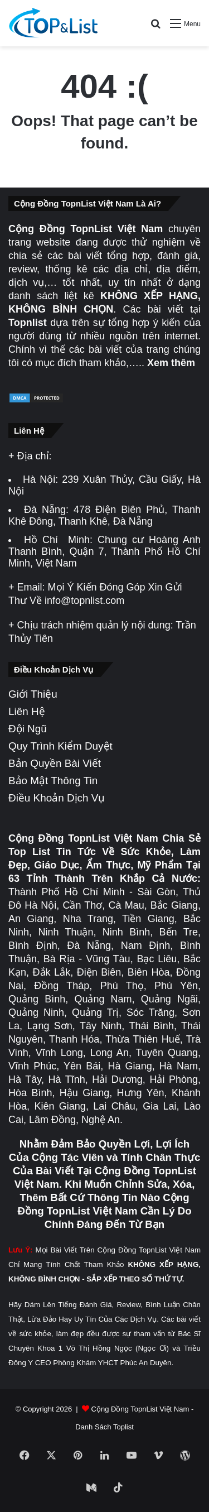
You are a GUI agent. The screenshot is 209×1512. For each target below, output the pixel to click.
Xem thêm (171, 362)
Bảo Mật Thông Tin (53, 780)
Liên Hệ (26, 711)
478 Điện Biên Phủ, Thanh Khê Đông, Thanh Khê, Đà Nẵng (104, 515)
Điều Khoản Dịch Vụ (56, 798)
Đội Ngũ (27, 729)
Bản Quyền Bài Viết (54, 763)
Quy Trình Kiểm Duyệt (60, 746)
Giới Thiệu (32, 694)
